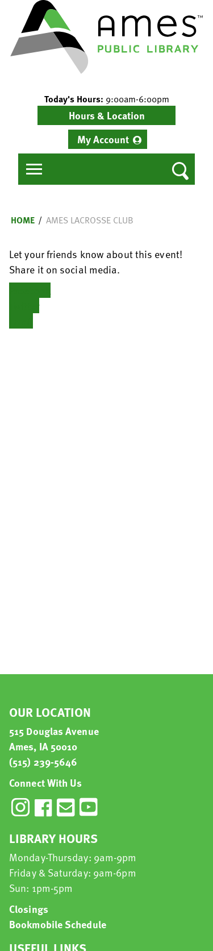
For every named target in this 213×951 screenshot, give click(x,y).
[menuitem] (107, 139)
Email (21, 321)
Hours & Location (107, 115)
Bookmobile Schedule (57, 924)
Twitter (24, 305)
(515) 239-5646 (43, 761)
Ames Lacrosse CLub (89, 220)
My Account (103, 139)
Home (23, 220)
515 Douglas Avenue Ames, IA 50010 (54, 738)
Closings (28, 908)
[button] (106, 99)
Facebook (30, 290)
